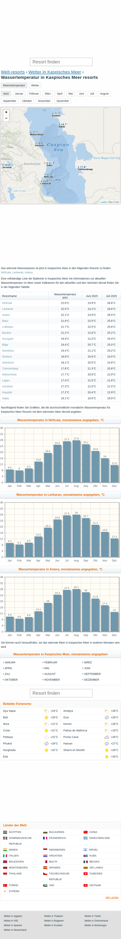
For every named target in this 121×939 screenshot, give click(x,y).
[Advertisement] (60, 29)
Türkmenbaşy (10, 368)
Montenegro (18, 867)
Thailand (15, 873)
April (8, 668)
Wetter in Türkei (93, 916)
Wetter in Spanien (13, 925)
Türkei (13, 885)
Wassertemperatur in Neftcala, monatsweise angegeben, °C (60, 420)
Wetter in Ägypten (13, 916)
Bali (5, 717)
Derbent (7, 356)
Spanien (54, 867)
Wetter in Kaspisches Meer (54, 72)
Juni (87, 668)
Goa (66, 717)
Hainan (67, 743)
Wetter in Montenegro (96, 925)
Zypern (14, 891)
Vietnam (95, 885)
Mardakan (8, 350)
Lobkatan (7, 326)
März (88, 662)
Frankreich (57, 838)
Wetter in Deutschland (15, 930)
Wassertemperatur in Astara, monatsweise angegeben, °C (60, 569)
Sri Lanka (96, 867)
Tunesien (95, 873)
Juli (7, 673)
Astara (28, 272)
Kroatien (55, 855)
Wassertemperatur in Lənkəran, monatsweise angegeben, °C (60, 494)
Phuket (7, 743)
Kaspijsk (7, 392)
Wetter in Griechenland (96, 920)
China (93, 832)
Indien (13, 849)
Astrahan (7, 386)
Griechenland (99, 838)
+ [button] (6, 113)
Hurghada (9, 750)
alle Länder (112, 897)
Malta (53, 861)
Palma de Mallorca (75, 730)
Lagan (6, 380)
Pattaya (8, 737)
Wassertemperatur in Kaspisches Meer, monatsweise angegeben (60, 654)
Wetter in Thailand (53, 916)
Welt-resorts (13, 72)
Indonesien (57, 849)
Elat (5, 756)
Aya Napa (9, 710)
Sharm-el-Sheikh (74, 750)
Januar (10, 662)
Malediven (16, 861)
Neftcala (6, 272)
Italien (13, 855)
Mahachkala (9, 374)
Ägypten (15, 832)
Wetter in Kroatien (53, 925)
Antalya (68, 710)
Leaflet (103, 202)
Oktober (11, 679)
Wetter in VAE (11, 920)
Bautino (6, 332)
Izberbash (8, 362)
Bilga (5, 344)
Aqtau (5, 398)
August (50, 673)
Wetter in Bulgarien (54, 920)
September (92, 673)
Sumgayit (7, 338)
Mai (46, 668)
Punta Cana (71, 737)
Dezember (91, 679)
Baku (5, 320)
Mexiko (95, 861)
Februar (50, 662)
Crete (6, 730)
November (52, 679)
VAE (51, 885)
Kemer (67, 723)
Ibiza (6, 723)
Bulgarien (56, 832)
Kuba (93, 855)
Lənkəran (17, 272)
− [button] (6, 118)
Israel (93, 849)
